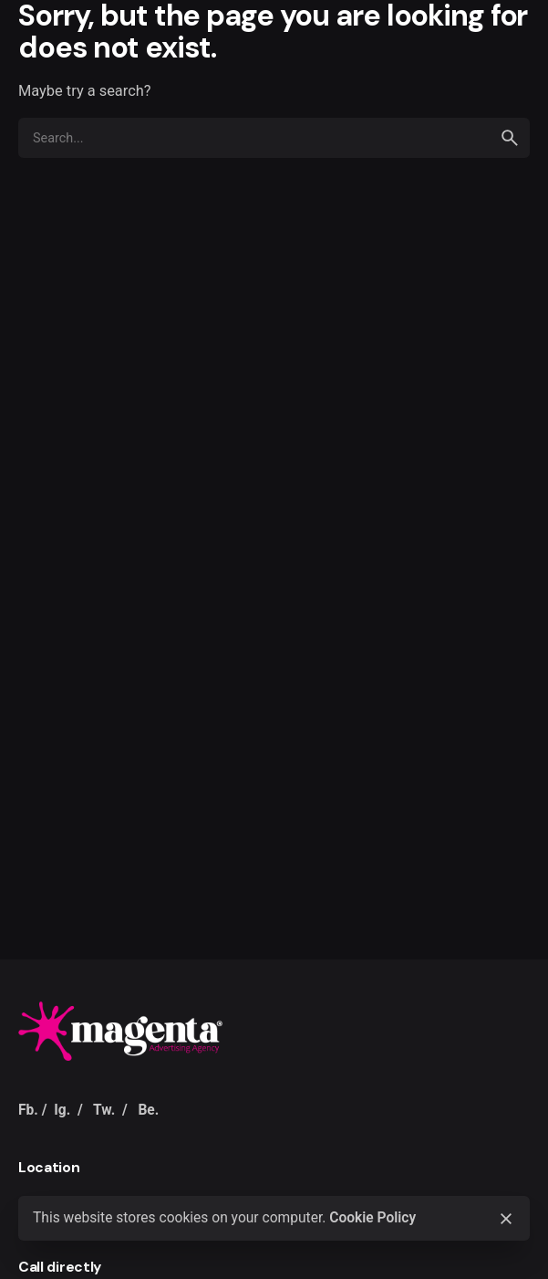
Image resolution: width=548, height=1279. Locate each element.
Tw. (104, 1110)
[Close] (506, 1218)
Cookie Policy (372, 1218)
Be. (148, 1110)
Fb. (28, 1110)
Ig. (62, 1110)
